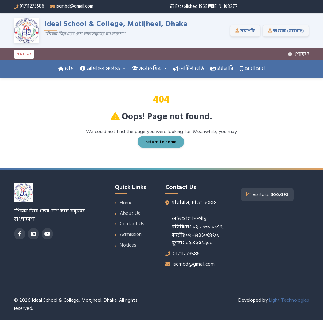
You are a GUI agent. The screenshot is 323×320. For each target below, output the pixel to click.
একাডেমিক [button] (147, 69)
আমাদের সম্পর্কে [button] (100, 69)
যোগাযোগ (252, 69)
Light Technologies (289, 300)
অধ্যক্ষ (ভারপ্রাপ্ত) (286, 30)
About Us (130, 213)
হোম (66, 69)
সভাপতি (245, 30)
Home (126, 203)
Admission (131, 234)
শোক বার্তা (305, 54)
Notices (128, 245)
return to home (160, 141)
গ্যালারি (221, 69)
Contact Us (132, 224)
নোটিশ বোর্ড (188, 69)
